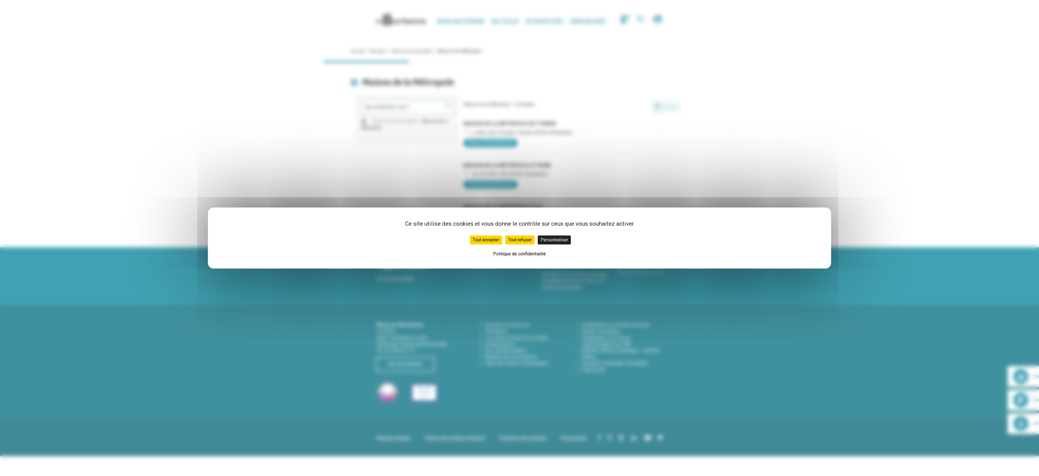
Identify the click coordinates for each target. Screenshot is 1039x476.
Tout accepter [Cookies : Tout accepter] (486, 239)
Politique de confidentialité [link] (519, 254)
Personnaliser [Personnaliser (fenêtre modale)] (554, 239)
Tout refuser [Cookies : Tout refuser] (520, 239)
